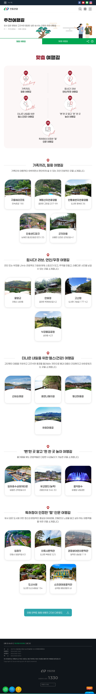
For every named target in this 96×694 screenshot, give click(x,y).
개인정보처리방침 (19, 644)
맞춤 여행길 (22, 29)
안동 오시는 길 (8, 644)
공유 (88, 41)
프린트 (92, 41)
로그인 (29, 644)
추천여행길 (12, 29)
